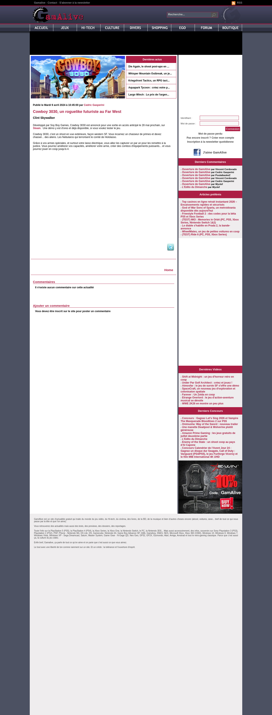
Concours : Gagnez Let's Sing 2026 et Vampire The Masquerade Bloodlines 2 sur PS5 (209, 420)
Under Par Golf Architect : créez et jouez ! (207, 382)
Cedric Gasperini (94, 105)
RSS (239, 2)
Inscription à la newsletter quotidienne (210, 141)
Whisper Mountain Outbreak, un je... (150, 73)
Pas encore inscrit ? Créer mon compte (210, 137)
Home (168, 270)
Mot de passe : (188, 123)
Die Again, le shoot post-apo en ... (148, 66)
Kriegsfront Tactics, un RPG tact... (149, 80)
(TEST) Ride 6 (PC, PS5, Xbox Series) (204, 234)
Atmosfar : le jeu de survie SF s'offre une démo (210, 385)
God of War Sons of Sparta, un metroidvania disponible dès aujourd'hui (208, 209)
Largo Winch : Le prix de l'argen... (148, 94)
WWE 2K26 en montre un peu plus (203, 403)
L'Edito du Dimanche (194, 187)
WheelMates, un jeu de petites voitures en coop (210, 231)
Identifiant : (186, 118)
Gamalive (39, 2)
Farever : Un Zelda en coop (198, 394)
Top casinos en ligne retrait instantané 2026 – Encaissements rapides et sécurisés (209, 203)
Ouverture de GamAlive (196, 169)
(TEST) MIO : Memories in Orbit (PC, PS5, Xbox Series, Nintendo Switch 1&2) (210, 221)
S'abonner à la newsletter (74, 2)
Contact (52, 2)
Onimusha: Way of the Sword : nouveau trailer (210, 424)
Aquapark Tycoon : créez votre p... (149, 87)
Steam (37, 128)
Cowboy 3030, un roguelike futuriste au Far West (77, 111)
